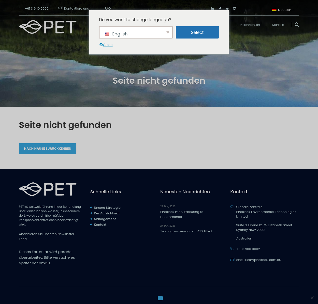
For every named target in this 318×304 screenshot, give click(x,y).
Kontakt (278, 24)
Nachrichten (250, 24)
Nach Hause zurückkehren (47, 148)
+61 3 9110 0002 (36, 8)
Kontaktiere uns (76, 8)
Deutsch (281, 9)
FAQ (107, 8)
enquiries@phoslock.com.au (258, 259)
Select (197, 32)
